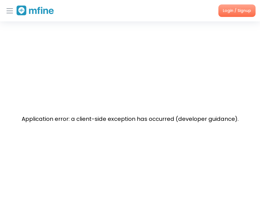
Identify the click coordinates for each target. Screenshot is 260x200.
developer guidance (206, 119)
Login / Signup (237, 10)
